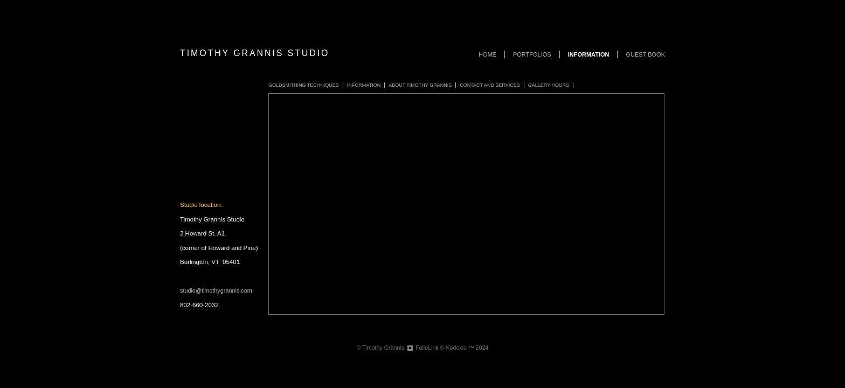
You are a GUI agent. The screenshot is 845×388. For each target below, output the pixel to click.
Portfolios (532, 54)
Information (588, 54)
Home (487, 54)
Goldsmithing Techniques (303, 85)
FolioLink (427, 347)
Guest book (645, 54)
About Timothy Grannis (420, 85)
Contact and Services (490, 85)
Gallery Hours (548, 85)
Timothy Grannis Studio (254, 53)
